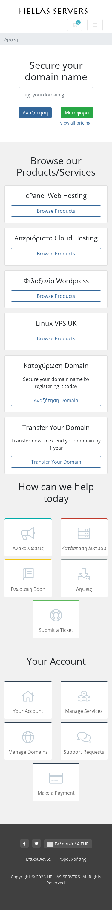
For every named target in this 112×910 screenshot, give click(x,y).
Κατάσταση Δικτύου (84, 538)
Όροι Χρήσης (73, 859)
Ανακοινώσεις (28, 538)
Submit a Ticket (56, 620)
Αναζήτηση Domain (56, 400)
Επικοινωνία (38, 859)
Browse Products (56, 211)
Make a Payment (56, 783)
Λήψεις (84, 579)
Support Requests (84, 742)
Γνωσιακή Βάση (28, 579)
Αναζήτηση (35, 112)
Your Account (28, 701)
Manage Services (84, 701)
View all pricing (75, 123)
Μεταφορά (77, 112)
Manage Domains (28, 742)
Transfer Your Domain (56, 462)
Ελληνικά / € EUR (68, 844)
